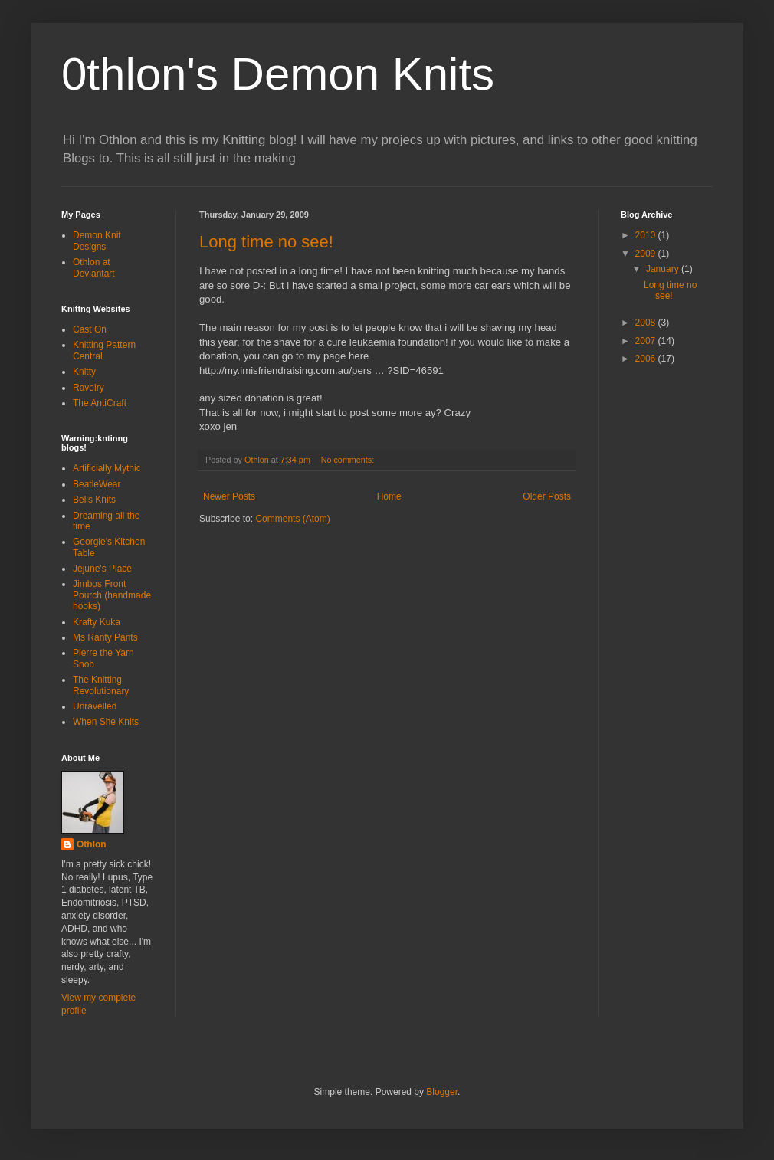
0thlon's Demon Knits (277, 74)
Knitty (84, 371)
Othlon (92, 844)
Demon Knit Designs (97, 240)
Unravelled (94, 706)
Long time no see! (266, 241)
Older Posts (547, 496)
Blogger (442, 1091)
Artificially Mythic (107, 468)
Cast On (90, 329)
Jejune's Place (102, 568)
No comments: (349, 459)
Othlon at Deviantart (94, 267)
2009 (646, 253)
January (663, 269)
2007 (646, 341)
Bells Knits (94, 499)
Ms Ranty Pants (105, 637)
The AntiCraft (99, 403)
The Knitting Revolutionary (101, 685)
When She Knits (106, 721)
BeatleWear (96, 484)
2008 (646, 322)
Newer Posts (229, 496)
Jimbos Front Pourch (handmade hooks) (112, 594)
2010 (646, 235)
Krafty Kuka (96, 622)
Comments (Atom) (292, 518)
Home (389, 496)
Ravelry (88, 387)
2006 (646, 358)
